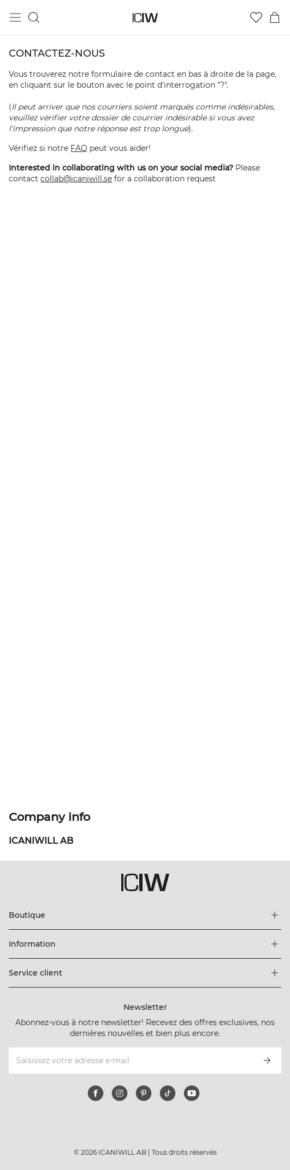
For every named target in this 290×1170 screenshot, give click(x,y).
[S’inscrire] (267, 1060)
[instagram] (120, 1093)
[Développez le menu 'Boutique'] (145, 915)
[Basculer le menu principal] (15, 17)
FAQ (78, 148)
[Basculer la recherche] (34, 17)
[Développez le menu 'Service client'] (145, 973)
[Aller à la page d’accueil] (145, 17)
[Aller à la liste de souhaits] (256, 17)
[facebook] (95, 1093)
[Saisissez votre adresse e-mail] (130, 1060)
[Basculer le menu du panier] (274, 17)
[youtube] (192, 1093)
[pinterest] (144, 1093)
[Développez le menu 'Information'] (145, 944)
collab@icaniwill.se (76, 179)
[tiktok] (168, 1093)
